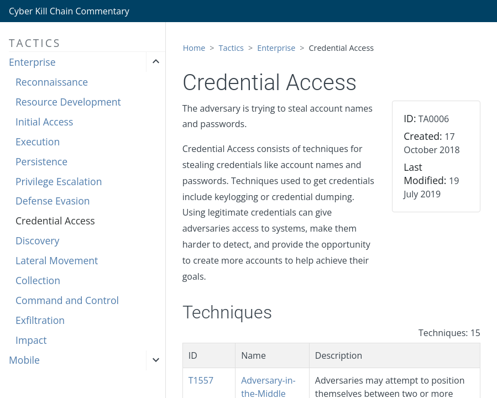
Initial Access (44, 121)
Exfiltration (40, 320)
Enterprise (32, 62)
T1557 (201, 380)
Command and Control (67, 300)
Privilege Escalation (58, 181)
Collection (37, 280)
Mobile (24, 359)
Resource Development (68, 101)
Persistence (41, 161)
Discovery (37, 240)
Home (194, 48)
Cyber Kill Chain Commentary (69, 11)
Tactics (231, 48)
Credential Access (55, 220)
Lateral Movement (56, 260)
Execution (37, 141)
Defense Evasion (52, 200)
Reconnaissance (51, 81)
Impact (30, 340)
